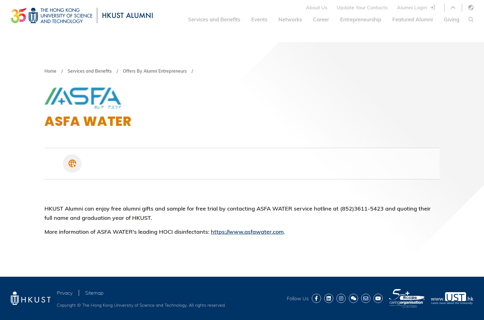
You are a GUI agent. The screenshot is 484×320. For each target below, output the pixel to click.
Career (321, 19)
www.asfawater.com (256, 231)
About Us (317, 7)
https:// (220, 231)
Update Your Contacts (362, 7)
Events (259, 19)
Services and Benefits (214, 19)
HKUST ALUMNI (127, 15)
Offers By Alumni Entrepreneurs (155, 71)
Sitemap (94, 293)
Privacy (65, 293)
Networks (290, 19)
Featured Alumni (412, 19)
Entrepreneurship (360, 19)
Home (50, 71)
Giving (451, 19)
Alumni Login (412, 7)
